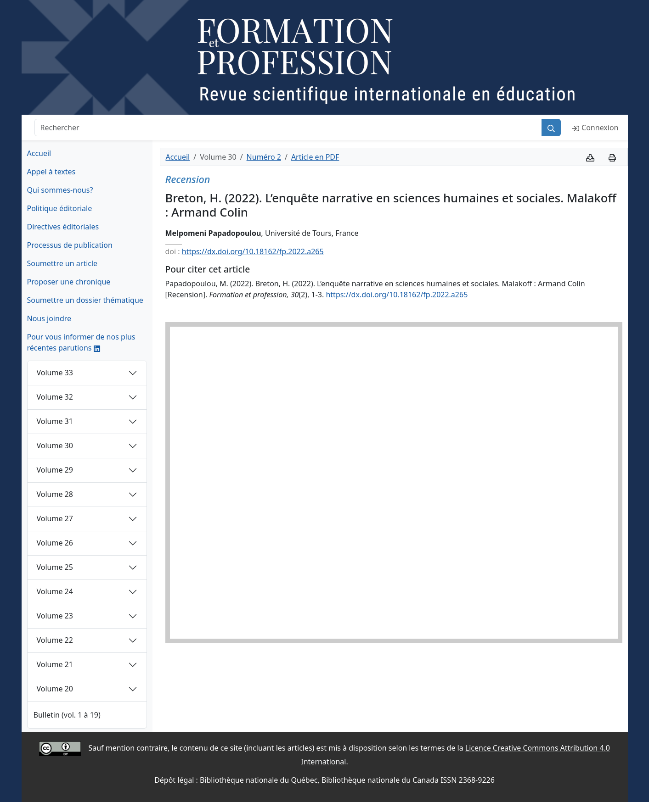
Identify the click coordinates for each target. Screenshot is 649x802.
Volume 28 (55, 494)
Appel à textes (51, 172)
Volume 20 (55, 689)
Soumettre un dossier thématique (85, 300)
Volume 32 (55, 397)
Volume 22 (55, 640)
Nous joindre (49, 318)
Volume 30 (55, 445)
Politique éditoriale (59, 208)
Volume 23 (55, 616)
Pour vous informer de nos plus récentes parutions (81, 342)
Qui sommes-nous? (60, 190)
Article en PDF (315, 157)
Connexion (595, 128)
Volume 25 (55, 567)
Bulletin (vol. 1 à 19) (67, 715)
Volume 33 (55, 373)
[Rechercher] (288, 127)
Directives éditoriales (63, 227)
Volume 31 (55, 421)
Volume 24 (55, 591)
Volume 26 (55, 543)
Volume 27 (55, 518)
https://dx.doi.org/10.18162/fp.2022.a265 (253, 251)
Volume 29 (55, 470)
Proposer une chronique (69, 282)
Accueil (39, 153)
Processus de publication (70, 245)
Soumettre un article (62, 263)
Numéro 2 (264, 157)
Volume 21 (55, 664)
